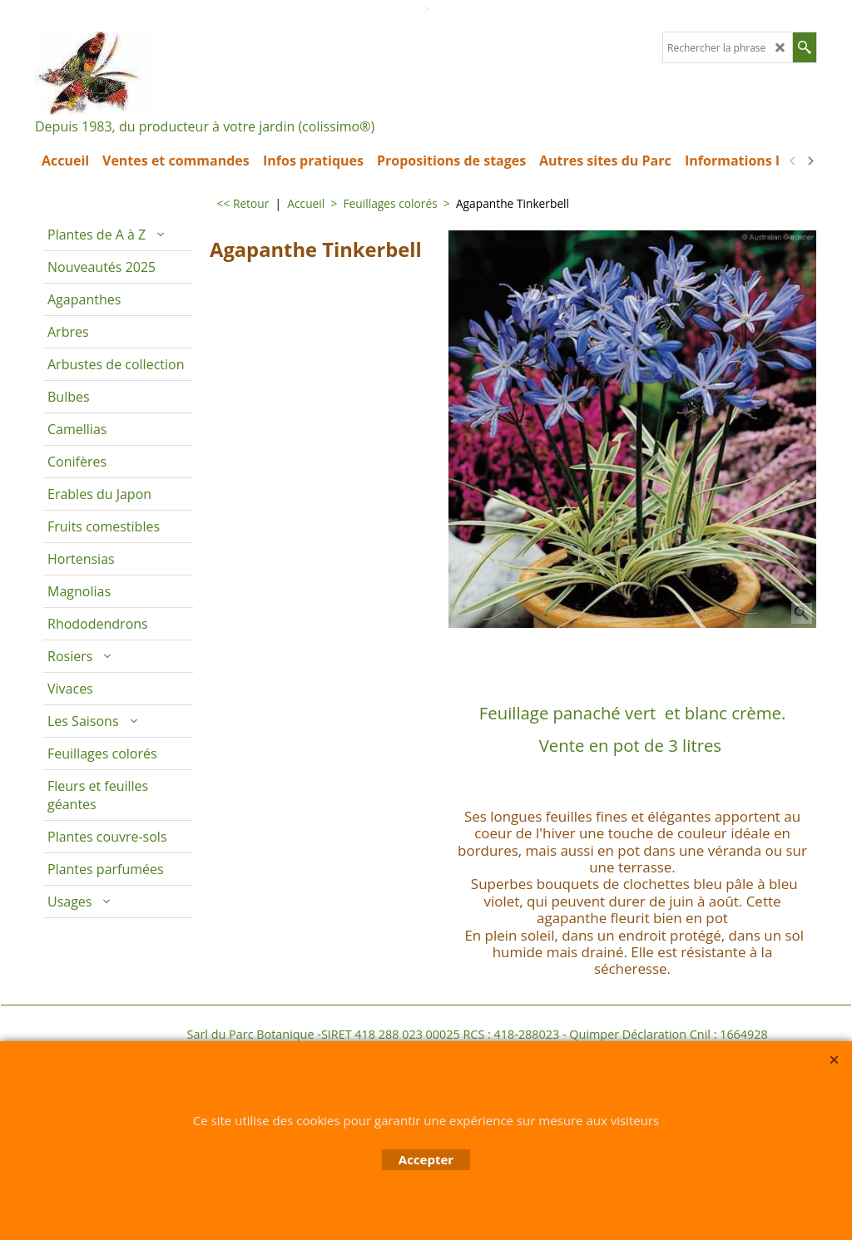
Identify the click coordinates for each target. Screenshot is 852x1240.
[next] (809, 160)
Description (490, 650)
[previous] (792, 160)
